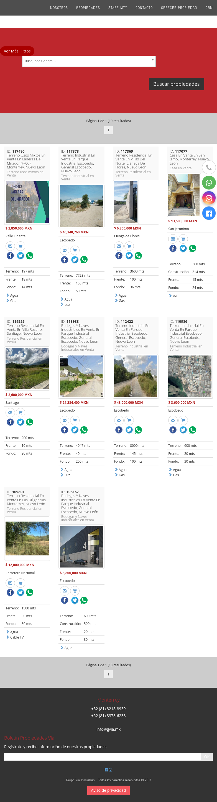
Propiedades (88, 14)
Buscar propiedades (176, 83)
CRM (209, 14)
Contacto (144, 14)
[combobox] (89, 61)
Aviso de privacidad (108, 790)
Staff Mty (117, 14)
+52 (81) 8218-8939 (108, 708)
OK (207, 756)
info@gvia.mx (108, 729)
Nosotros (59, 14)
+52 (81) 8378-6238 (108, 715)
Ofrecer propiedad (179, 14)
